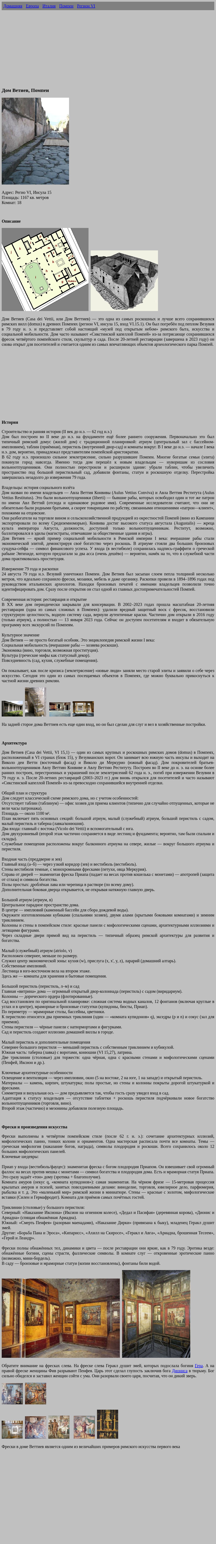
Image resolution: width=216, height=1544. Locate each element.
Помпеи (66, 6)
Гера (199, 1365)
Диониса (180, 1370)
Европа (32, 6)
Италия (48, 6)
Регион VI (86, 6)
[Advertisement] (108, 53)
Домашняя (12, 6)
